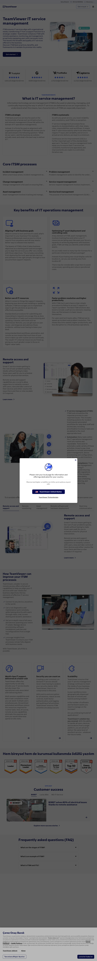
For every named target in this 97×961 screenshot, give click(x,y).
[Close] (75, 460)
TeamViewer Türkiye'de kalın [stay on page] (48, 497)
